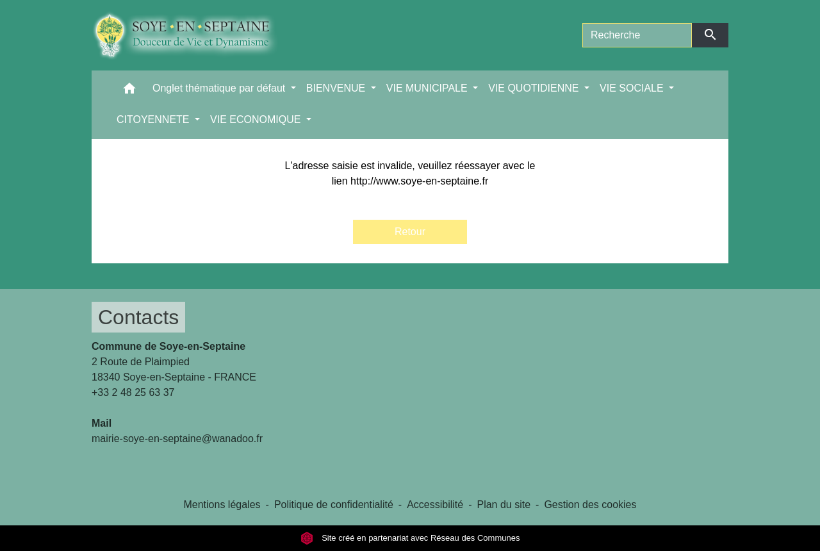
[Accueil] (194, 35)
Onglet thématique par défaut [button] (220, 88)
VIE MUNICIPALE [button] (428, 88)
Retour (410, 231)
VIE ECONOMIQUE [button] (257, 119)
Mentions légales (221, 504)
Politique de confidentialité (333, 504)
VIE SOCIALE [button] (633, 88)
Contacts (138, 317)
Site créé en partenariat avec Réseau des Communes (410, 538)
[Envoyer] (710, 35)
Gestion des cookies (590, 504)
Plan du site (503, 504)
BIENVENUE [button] (337, 88)
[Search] (637, 35)
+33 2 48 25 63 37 (133, 392)
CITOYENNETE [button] (154, 119)
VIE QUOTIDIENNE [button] (535, 88)
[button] (129, 91)
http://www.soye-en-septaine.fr (419, 181)
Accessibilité (435, 504)
